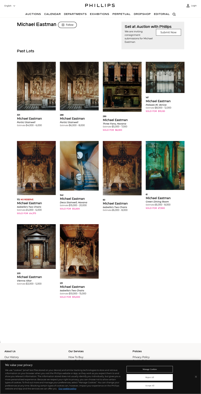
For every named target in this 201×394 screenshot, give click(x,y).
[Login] (191, 6)
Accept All (149, 385)
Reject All (150, 377)
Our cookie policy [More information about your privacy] (67, 388)
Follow (67, 25)
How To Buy (75, 357)
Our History (11, 357)
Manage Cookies (150, 369)
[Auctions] (33, 14)
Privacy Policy (141, 357)
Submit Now (168, 32)
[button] (36, 96)
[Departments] (75, 14)
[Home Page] (100, 6)
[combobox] (10, 6)
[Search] (174, 14)
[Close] (195, 376)
